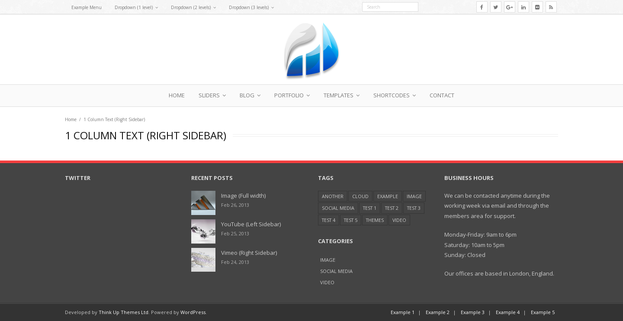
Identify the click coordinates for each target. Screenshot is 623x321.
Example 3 (473, 312)
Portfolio (289, 95)
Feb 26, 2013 (235, 205)
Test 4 (328, 220)
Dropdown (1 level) (134, 7)
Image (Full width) (243, 195)
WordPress (193, 312)
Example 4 (508, 312)
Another (333, 196)
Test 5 (350, 220)
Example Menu (86, 7)
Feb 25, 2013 (235, 233)
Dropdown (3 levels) (249, 7)
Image (414, 196)
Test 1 (369, 208)
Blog (247, 95)
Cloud (360, 196)
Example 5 (543, 312)
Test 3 (414, 208)
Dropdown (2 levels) (191, 7)
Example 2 (438, 312)
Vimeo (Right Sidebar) (249, 253)
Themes (375, 220)
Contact (442, 95)
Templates (338, 95)
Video (399, 220)
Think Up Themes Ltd (123, 312)
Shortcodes (391, 95)
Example (387, 196)
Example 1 (402, 312)
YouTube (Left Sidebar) (251, 224)
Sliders (209, 95)
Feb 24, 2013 (235, 262)
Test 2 (391, 208)
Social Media (338, 208)
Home (177, 95)
